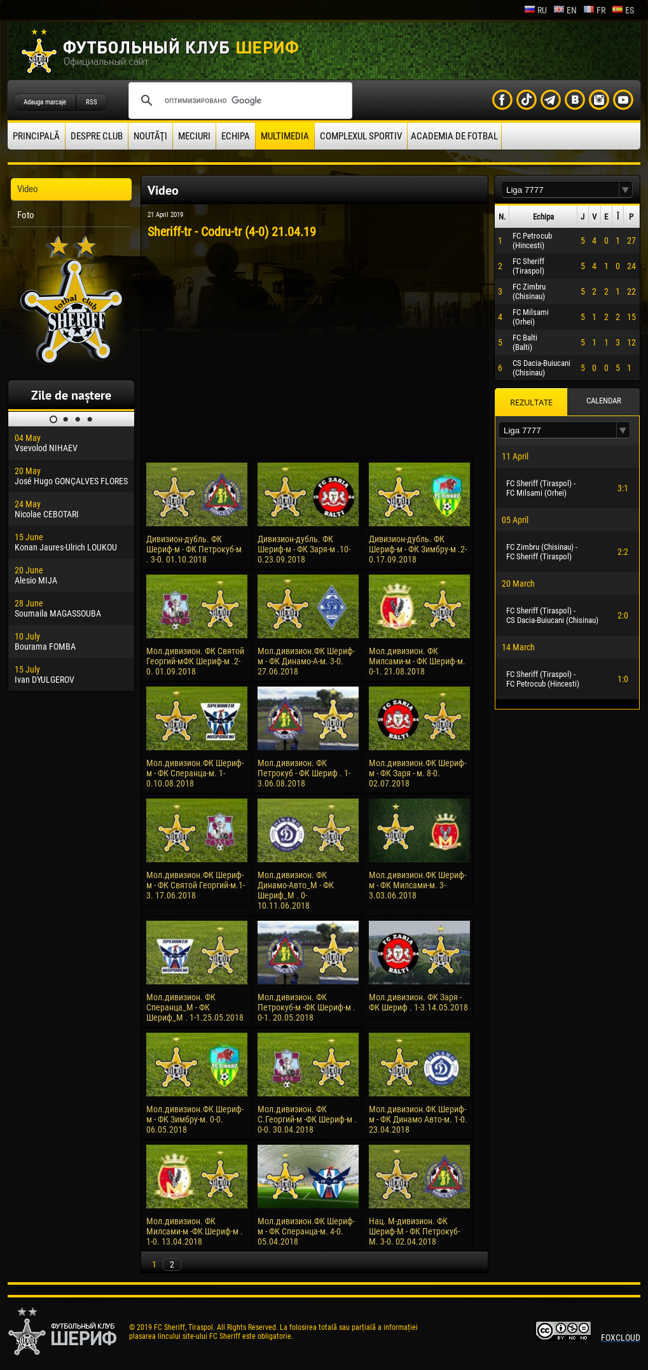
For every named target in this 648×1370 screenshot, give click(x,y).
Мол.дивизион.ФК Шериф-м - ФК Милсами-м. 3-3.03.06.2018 (417, 885)
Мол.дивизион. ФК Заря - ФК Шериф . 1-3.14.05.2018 (418, 1002)
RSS (91, 102)
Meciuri (194, 136)
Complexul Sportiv (361, 136)
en (565, 10)
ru (535, 10)
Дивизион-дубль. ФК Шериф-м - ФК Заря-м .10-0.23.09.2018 (304, 549)
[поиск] (238, 100)
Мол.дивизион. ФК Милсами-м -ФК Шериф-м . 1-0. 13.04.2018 (194, 1231)
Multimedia (285, 136)
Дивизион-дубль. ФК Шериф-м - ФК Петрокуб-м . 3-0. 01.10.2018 (194, 549)
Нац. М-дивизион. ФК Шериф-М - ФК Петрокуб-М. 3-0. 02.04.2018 (414, 1231)
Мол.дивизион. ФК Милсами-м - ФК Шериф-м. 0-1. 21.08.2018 (417, 661)
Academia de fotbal (454, 136)
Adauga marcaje (45, 102)
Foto (25, 215)
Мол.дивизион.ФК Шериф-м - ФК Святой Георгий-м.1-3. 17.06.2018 (195, 885)
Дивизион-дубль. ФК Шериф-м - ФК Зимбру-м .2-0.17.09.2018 (418, 549)
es (623, 10)
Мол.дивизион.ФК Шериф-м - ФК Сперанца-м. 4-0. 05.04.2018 (306, 1231)
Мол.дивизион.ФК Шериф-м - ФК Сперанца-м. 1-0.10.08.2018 (195, 773)
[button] (626, 190)
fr (594, 10)
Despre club (97, 136)
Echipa (235, 136)
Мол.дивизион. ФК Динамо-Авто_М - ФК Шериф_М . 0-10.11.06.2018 (296, 890)
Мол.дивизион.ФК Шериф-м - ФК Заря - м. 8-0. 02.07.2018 (417, 773)
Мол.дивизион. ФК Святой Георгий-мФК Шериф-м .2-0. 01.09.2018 (195, 661)
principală (36, 136)
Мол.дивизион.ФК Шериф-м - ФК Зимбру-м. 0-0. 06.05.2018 (195, 1119)
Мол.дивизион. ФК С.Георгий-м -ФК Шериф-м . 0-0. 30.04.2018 (307, 1119)
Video (27, 189)
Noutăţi (150, 136)
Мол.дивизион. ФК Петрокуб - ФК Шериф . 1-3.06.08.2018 (304, 773)
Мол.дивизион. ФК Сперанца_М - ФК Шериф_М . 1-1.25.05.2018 (195, 1007)
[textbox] (560, 190)
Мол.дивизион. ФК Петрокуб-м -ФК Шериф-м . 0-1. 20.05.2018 (306, 1007)
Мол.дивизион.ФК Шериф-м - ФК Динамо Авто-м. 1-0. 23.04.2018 (418, 1119)
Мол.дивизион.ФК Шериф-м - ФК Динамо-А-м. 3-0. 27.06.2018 (306, 661)
